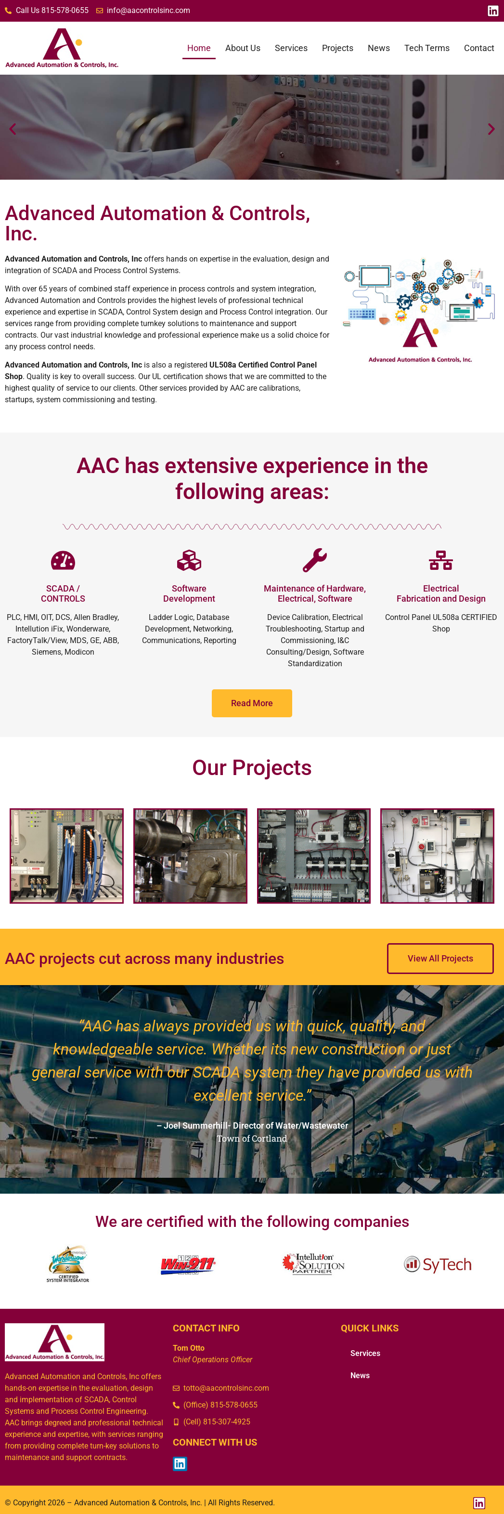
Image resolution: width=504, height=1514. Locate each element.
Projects (337, 48)
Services (291, 48)
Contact (479, 48)
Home (199, 48)
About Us (242, 48)
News (379, 48)
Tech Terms (427, 48)
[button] (12, 129)
